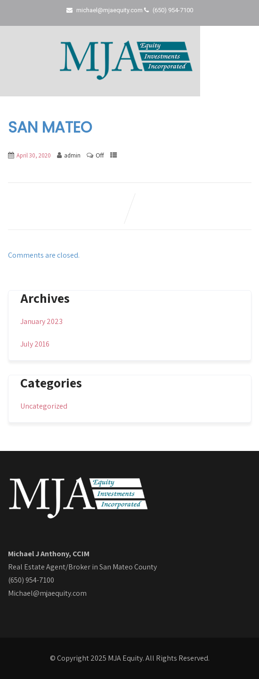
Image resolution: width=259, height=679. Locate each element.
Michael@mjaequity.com (47, 593)
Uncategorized (43, 406)
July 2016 (34, 344)
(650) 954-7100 (31, 580)
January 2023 (41, 321)
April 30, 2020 (33, 155)
